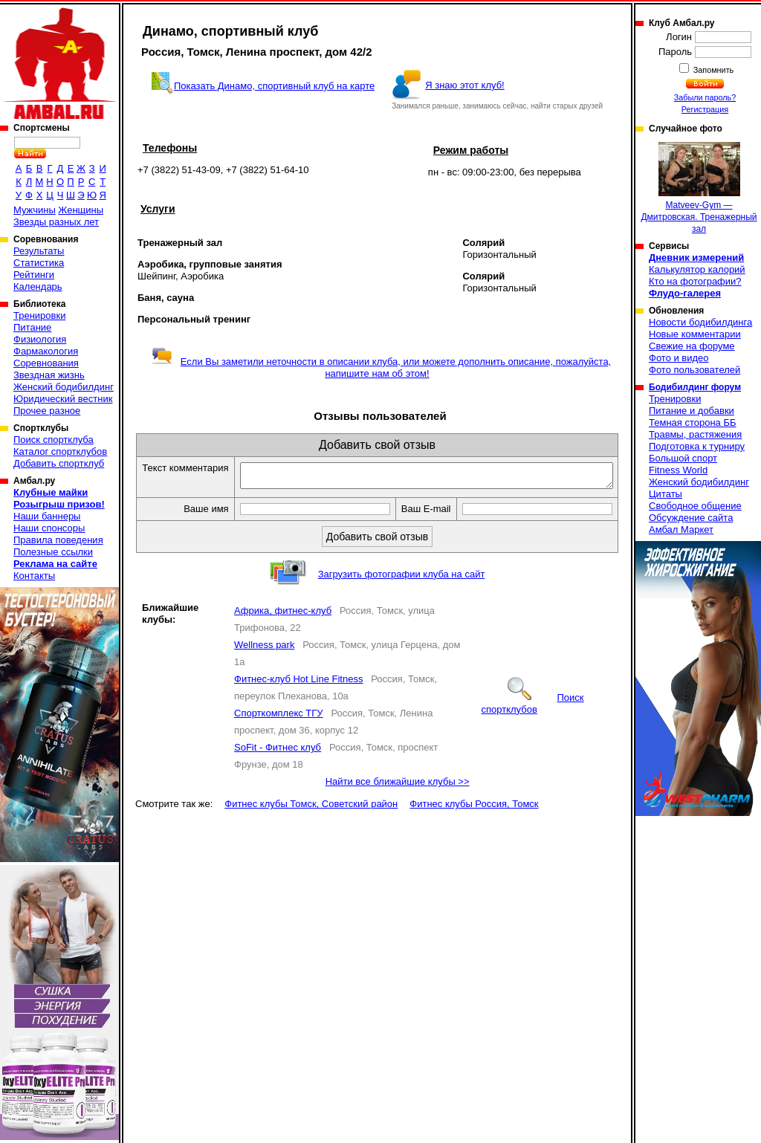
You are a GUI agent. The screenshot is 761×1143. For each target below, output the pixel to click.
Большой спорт (683, 458)
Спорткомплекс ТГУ (278, 729)
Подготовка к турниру (697, 446)
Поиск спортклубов (533, 719)
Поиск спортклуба (53, 439)
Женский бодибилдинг (63, 386)
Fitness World (678, 470)
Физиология (39, 339)
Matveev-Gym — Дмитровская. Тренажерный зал (699, 188)
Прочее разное (46, 410)
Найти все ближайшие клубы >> (398, 797)
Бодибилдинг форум (695, 387)
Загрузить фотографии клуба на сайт (401, 590)
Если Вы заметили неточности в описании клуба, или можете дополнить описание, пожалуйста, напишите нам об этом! (381, 367)
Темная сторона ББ (692, 422)
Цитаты (665, 493)
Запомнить (712, 69)
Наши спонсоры (49, 528)
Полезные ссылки (53, 551)
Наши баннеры (46, 516)
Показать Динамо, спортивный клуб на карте (274, 85)
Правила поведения (58, 539)
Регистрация (704, 109)
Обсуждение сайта (691, 517)
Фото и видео (679, 357)
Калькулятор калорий (697, 269)
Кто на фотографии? (695, 281)
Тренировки (39, 315)
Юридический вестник (62, 398)
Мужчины (34, 210)
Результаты (38, 250)
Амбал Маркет (681, 529)
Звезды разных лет (56, 221)
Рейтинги (33, 274)
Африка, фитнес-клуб (282, 626)
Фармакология (45, 351)
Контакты (34, 575)
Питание (32, 327)
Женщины (80, 210)
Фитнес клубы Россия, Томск (473, 820)
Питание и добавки (691, 410)
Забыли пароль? (705, 97)
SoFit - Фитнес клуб (277, 763)
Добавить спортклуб (58, 463)
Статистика (38, 262)
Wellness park (264, 661)
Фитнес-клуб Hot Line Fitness (298, 695)
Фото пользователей (694, 369)
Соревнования (46, 363)
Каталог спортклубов (60, 451)
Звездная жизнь (49, 375)
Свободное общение (695, 505)
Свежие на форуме (692, 346)
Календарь (37, 286)
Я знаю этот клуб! (465, 85)
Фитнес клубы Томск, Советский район (311, 820)
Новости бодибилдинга (700, 322)
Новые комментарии (695, 334)
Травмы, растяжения (695, 434)
